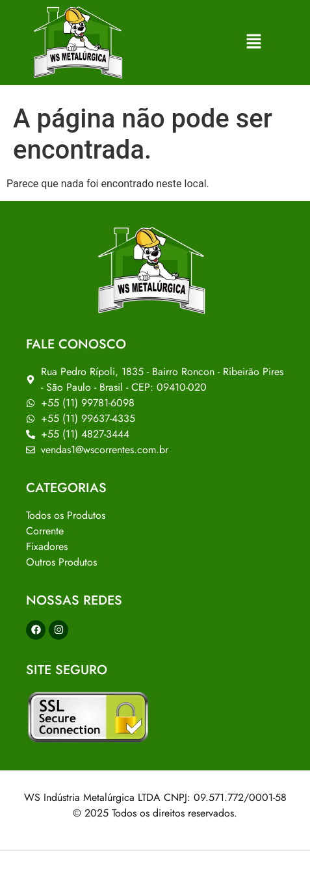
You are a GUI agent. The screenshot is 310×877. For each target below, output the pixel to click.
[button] (254, 42)
